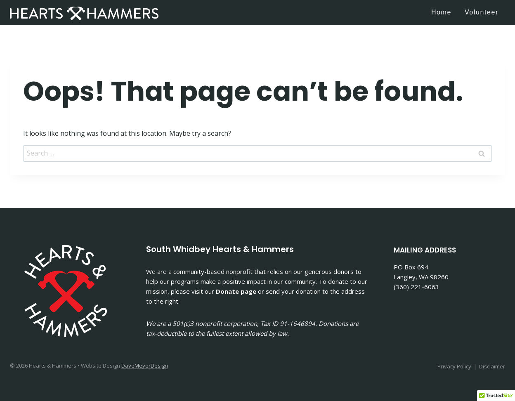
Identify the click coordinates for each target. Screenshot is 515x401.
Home (441, 12)
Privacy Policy (454, 366)
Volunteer (481, 12)
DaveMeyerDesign (144, 365)
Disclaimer (492, 366)
